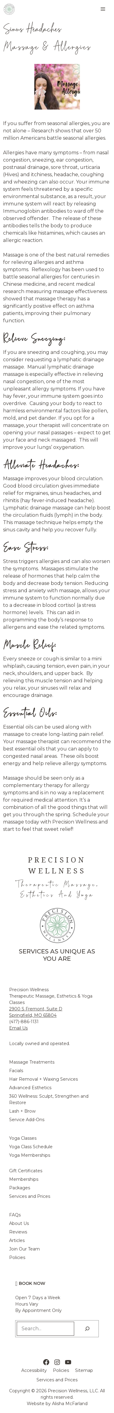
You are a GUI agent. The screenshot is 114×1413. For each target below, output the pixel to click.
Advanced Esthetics (30, 1087)
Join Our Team (24, 1249)
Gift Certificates (25, 1170)
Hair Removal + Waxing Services (43, 1079)
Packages (19, 1188)
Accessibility (34, 1370)
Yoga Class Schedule (31, 1146)
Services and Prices (29, 1196)
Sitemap (84, 1370)
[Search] (87, 1329)
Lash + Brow (22, 1111)
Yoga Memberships (29, 1155)
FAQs (15, 1215)
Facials (16, 1070)
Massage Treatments (31, 1062)
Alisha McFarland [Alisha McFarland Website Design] (70, 1403)
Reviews (18, 1232)
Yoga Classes (22, 1138)
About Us (19, 1223)
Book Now (32, 1283)
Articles (17, 1240)
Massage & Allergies (47, 46)
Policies (17, 1257)
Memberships (23, 1179)
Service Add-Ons (26, 1119)
